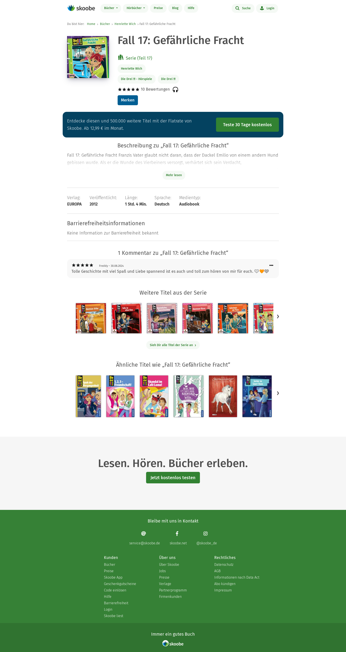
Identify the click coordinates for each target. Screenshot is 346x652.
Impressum (223, 590)
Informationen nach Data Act (236, 577)
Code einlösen (115, 590)
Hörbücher (135, 8)
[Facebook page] (178, 538)
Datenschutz (223, 564)
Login (267, 8)
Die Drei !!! (168, 79)
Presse (164, 577)
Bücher (109, 8)
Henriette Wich (125, 24)
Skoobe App (113, 577)
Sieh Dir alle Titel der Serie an (173, 345)
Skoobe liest (113, 616)
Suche (243, 8)
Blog (175, 8)
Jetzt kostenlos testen (173, 477)
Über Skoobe (169, 564)
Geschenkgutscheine (120, 584)
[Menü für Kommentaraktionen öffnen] (271, 266)
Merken (127, 100)
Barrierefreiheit (116, 603)
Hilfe (191, 8)
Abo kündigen (224, 584)
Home (91, 24)
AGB (217, 571)
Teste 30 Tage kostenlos (247, 124)
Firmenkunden (170, 597)
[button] (278, 316)
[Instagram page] (206, 538)
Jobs (162, 571)
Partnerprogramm (173, 590)
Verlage (165, 584)
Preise (158, 8)
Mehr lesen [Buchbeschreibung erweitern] (174, 175)
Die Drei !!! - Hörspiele (136, 79)
